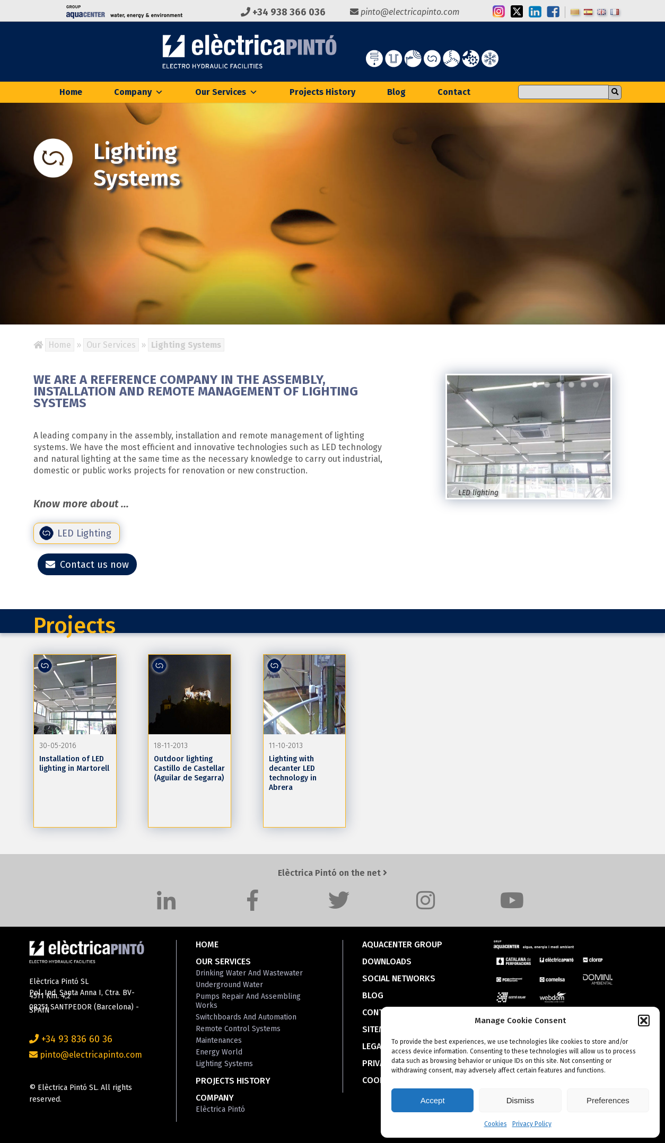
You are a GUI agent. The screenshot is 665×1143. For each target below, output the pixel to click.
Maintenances (219, 1040)
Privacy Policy (532, 1124)
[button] (643, 1020)
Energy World (219, 1052)
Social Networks (398, 978)
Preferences (608, 1100)
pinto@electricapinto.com (405, 12)
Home (70, 92)
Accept (433, 1100)
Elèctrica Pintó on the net (332, 873)
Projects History (322, 92)
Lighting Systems (224, 1063)
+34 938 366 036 (283, 12)
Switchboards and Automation (246, 1017)
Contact (454, 92)
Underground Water (229, 984)
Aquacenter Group (402, 944)
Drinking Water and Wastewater (249, 973)
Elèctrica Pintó (220, 1109)
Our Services (226, 92)
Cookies (495, 1124)
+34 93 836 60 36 (70, 1039)
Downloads (387, 961)
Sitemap (379, 1029)
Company (138, 92)
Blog (396, 92)
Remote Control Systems (238, 1028)
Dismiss (520, 1100)
